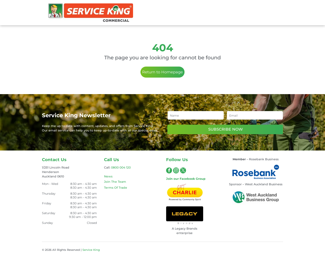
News (108, 176)
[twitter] (183, 170)
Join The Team (115, 182)
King (96, 249)
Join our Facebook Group (186, 179)
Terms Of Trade (115, 188)
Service (87, 249)
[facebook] (169, 170)
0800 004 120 (121, 167)
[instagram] (176, 170)
